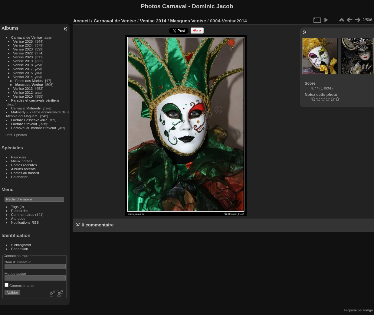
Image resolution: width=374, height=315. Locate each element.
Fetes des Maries (29, 81)
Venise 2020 (23, 57)
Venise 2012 (23, 92)
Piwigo (368, 310)
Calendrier (19, 177)
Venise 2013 (23, 88)
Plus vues (19, 157)
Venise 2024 (23, 45)
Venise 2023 (23, 49)
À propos (18, 218)
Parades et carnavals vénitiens (35, 100)
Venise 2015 (23, 73)
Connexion (19, 249)
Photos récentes (24, 165)
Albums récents (23, 169)
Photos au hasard (25, 173)
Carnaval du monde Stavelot (33, 128)
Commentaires (22, 214)
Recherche (19, 211)
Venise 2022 (23, 53)
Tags (15, 207)
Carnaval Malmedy (26, 108)
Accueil (81, 20)
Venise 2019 (23, 61)
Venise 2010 (23, 96)
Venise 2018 (23, 65)
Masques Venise (29, 84)
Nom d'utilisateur (18, 262)
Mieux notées (21, 161)
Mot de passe (15, 273)
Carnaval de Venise (26, 37)
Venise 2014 (23, 77)
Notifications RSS (25, 222)
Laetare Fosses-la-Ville (29, 120)
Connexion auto (19, 285)
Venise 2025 (23, 41)
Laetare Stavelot (24, 124)
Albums (10, 28)
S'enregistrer (21, 245)
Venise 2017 (23, 69)
